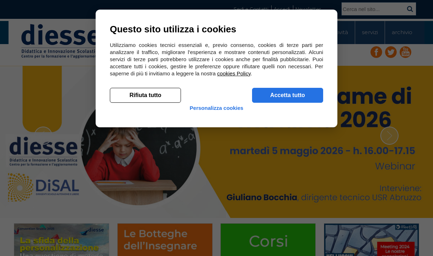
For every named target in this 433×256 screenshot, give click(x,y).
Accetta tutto (287, 199)
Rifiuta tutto (145, 199)
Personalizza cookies (217, 218)
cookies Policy (234, 178)
